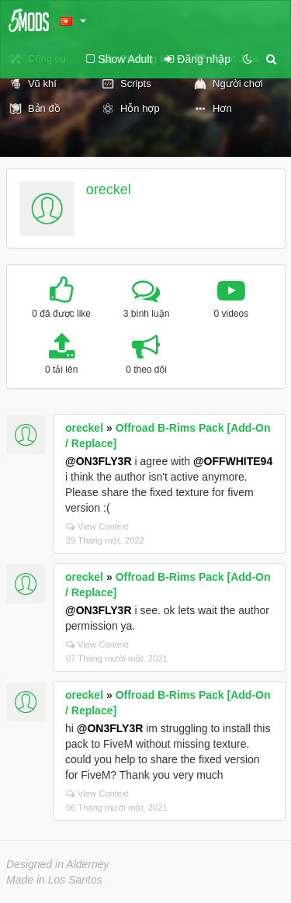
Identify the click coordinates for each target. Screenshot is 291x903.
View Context (97, 526)
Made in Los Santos (54, 879)
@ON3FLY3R (98, 461)
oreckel (108, 189)
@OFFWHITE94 (232, 461)
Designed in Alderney (57, 864)
